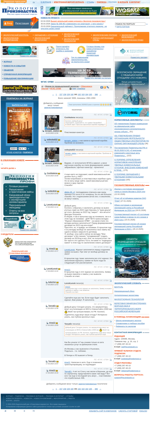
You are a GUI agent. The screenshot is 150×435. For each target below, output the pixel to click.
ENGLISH (143, 411)
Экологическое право (132, 40)
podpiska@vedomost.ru (131, 359)
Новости (28, 398)
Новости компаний (43, 398)
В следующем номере (12, 160)
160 (72, 94)
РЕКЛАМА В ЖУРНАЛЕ (35, 396)
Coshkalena (52, 173)
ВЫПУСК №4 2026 (19, 105)
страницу (81, 88)
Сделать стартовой (128, 411)
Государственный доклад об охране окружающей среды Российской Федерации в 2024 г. (130, 226)
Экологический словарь (127, 283)
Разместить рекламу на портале (98, 78)
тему (74, 88)
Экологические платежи (105, 35)
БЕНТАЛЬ (118, 287)
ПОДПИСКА (19, 396)
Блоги (16, 400)
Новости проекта (50, 18)
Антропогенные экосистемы (126, 295)
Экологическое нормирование (11, 39)
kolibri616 (52, 191)
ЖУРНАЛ (9, 396)
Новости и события (14, 66)
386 (96, 94)
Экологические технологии (71, 40)
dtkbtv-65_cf (69, 192)
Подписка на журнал (20, 98)
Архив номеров (14, 152)
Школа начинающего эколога (128, 320)
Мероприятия (60, 398)
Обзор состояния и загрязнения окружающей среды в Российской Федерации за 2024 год (129, 207)
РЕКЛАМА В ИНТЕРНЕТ (55, 396)
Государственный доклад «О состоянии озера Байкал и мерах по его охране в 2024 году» (131, 217)
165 (90, 94)
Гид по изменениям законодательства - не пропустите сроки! (80, 59)
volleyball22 (52, 139)
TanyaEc (52, 306)
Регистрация (22, 23)
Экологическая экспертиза (71, 35)
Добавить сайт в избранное (103, 411)
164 (86, 94)
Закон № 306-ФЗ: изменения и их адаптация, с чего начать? (77, 24)
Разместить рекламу (28, 56)
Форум (9, 400)
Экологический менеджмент (129, 36)
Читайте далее (7, 168)
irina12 (52, 248)
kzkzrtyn (52, 282)
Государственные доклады (129, 185)
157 (61, 94)
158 (64, 94)
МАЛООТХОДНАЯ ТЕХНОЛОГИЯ (129, 299)
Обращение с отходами (46, 35)
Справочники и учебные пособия (130, 323)
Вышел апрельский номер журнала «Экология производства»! (78, 21)
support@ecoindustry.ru (124, 377)
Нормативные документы (128, 120)
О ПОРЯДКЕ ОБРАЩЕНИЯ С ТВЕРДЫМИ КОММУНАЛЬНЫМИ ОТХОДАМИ (129, 177)
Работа (71, 398)
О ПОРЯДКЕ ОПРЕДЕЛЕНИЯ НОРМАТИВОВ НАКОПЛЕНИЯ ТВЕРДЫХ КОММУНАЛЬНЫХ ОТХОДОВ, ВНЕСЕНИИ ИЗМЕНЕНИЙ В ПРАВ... (131, 165)
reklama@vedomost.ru (130, 371)
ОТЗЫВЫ (90, 2)
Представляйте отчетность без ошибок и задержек (64, 48)
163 (83, 94)
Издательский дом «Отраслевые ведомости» (32, 404)
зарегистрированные (53, 107)
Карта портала (123, 27)
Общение (9, 70)
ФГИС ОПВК (55, 88)
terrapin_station (52, 131)
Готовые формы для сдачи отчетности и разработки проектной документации (95, 50)
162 (79, 94)
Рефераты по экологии (126, 326)
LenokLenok (52, 204)
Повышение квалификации (18, 78)
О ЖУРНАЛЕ (46, 2)
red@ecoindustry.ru (129, 347)
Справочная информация (18, 74)
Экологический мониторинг (42, 39)
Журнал (8, 62)
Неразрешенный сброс (124, 291)
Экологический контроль (16, 35)
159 (68, 94)
